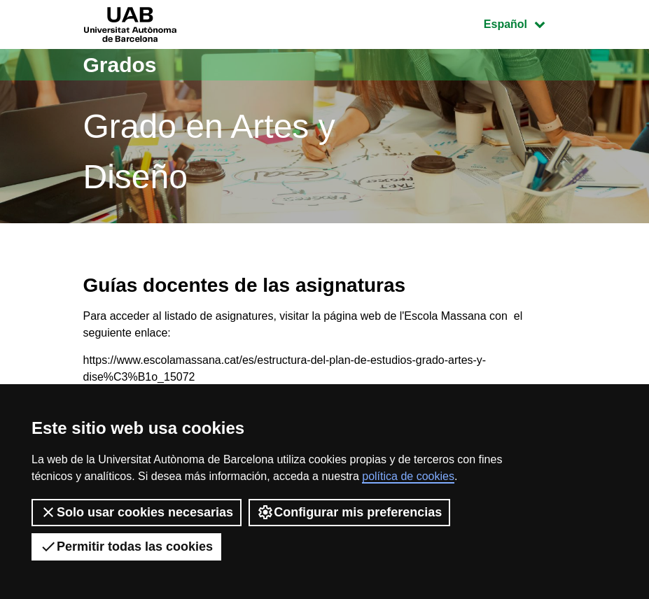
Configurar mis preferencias (349, 512)
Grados (120, 64)
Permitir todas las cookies (126, 546)
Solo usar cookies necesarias (136, 512)
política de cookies (408, 476)
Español (524, 22)
